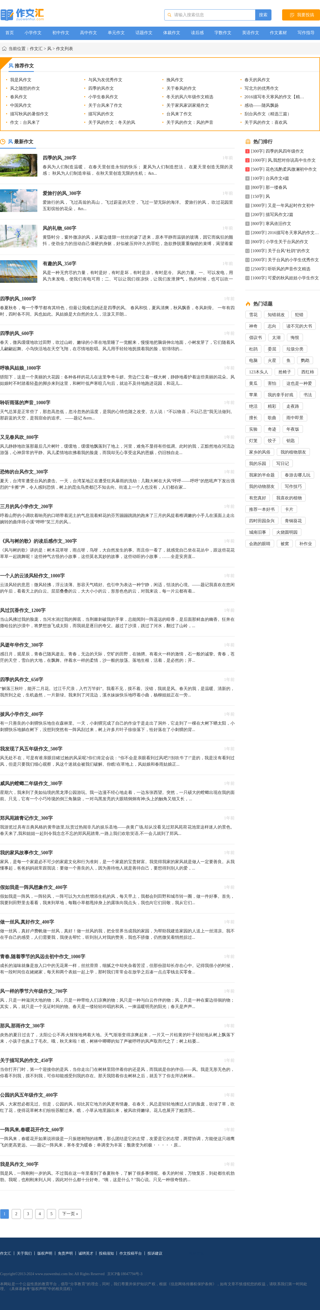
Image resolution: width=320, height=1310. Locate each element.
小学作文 (33, 32)
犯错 (299, 314)
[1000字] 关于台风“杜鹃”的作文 (280, 250)
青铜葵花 (293, 521)
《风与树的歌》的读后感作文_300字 (38, 541)
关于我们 (24, 1253)
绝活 (253, 406)
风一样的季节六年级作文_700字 (33, 991)
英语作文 (250, 32)
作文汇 (36, 48)
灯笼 (253, 440)
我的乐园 (257, 463)
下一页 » (70, 1213)
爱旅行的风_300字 (62, 193)
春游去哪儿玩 (297, 475)
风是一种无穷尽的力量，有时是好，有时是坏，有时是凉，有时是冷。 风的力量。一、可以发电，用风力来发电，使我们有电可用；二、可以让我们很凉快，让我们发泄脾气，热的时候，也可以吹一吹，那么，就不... (138, 279)
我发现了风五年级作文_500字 (31, 749)
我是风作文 (20, 79)
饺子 (272, 440)
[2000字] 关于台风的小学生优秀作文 (285, 260)
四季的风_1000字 (18, 298)
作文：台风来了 (25, 122)
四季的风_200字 (59, 158)
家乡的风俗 (259, 452)
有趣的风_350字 (59, 263)
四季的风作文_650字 (21, 679)
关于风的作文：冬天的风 (111, 122)
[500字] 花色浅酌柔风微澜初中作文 (284, 169)
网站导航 (196, 1253)
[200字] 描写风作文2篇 (272, 214)
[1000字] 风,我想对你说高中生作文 (283, 160)
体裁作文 (171, 32)
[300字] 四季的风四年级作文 (277, 151)
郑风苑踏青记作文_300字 (26, 818)
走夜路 (292, 406)
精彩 (272, 406)
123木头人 (258, 372)
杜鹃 (253, 349)
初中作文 (60, 32)
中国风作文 (20, 105)
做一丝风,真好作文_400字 (27, 922)
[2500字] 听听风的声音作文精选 (280, 269)
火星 (272, 360)
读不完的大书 (299, 326)
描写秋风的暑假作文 (29, 114)
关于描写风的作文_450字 (26, 1060)
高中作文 (88, 32)
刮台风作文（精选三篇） (268, 114)
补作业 (305, 543)
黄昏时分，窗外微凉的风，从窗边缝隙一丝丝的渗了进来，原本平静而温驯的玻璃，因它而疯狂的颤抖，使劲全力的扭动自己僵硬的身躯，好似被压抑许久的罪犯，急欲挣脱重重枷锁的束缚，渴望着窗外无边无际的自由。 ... (138, 243)
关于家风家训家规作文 (187, 105)
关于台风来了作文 (105, 105)
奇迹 (272, 429)
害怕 (272, 383)
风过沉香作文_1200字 (23, 610)
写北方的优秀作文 (262, 88)
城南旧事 (257, 532)
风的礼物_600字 (59, 228)
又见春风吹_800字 (19, 437)
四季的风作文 (101, 88)
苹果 (253, 395)
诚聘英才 (85, 1253)
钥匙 (290, 440)
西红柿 (307, 372)
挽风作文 (174, 79)
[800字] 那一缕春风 (269, 187)
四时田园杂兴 (262, 521)
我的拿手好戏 (280, 395)
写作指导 (306, 32)
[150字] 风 (260, 196)
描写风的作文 (101, 114)
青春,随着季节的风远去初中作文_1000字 (42, 956)
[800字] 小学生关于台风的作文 (279, 241)
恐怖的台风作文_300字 (24, 472)
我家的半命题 (262, 475)
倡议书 (255, 337)
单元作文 (116, 32)
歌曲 (272, 417)
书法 (307, 395)
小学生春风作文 (103, 97)
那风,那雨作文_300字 (22, 1026)
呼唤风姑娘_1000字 (20, 368)
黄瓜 (253, 383)
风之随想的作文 (25, 88)
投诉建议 (154, 1253)
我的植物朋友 (293, 452)
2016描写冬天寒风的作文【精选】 (277, 97)
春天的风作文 (257, 79)
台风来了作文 (179, 114)
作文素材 (278, 32)
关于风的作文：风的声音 (189, 122)
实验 (253, 429)
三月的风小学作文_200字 (26, 506)
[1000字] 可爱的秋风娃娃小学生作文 (285, 278)
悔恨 (295, 337)
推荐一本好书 (262, 509)
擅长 (253, 417)
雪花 (253, 314)
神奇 (253, 326)
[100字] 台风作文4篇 (270, 178)
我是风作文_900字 (19, 1164)
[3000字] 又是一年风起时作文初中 (283, 205)
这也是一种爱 (299, 383)
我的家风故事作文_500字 (26, 852)
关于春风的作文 (181, 88)
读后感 (197, 32)
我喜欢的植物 (289, 498)
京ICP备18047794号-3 (124, 1274)
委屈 (272, 349)
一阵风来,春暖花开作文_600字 (32, 1129)
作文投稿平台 (130, 1253)
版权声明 (44, 1253)
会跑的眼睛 (259, 543)
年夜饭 (292, 429)
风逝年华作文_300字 (21, 645)
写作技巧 (293, 486)
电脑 (253, 360)
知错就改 (276, 314)
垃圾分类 (294, 349)
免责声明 (65, 1253)
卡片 (289, 509)
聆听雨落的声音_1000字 (25, 402)
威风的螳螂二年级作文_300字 (31, 783)
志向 (272, 326)
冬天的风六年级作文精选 (189, 97)
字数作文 (222, 32)
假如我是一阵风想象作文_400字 (33, 887)
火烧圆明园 (287, 532)
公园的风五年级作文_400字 (29, 1095)
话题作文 (144, 32)
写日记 (282, 463)
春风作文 (18, 97)
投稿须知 (106, 1253)
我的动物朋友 (262, 486)
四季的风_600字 (17, 333)
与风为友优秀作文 (105, 79)
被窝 (285, 543)
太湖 (276, 337)
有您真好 (257, 498)
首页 (9, 32)
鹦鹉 (305, 360)
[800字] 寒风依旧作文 (271, 223)
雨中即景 (294, 417)
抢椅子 (284, 372)
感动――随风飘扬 (262, 105)
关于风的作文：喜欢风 (266, 122)
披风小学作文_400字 (21, 714)
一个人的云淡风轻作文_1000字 (32, 575)
